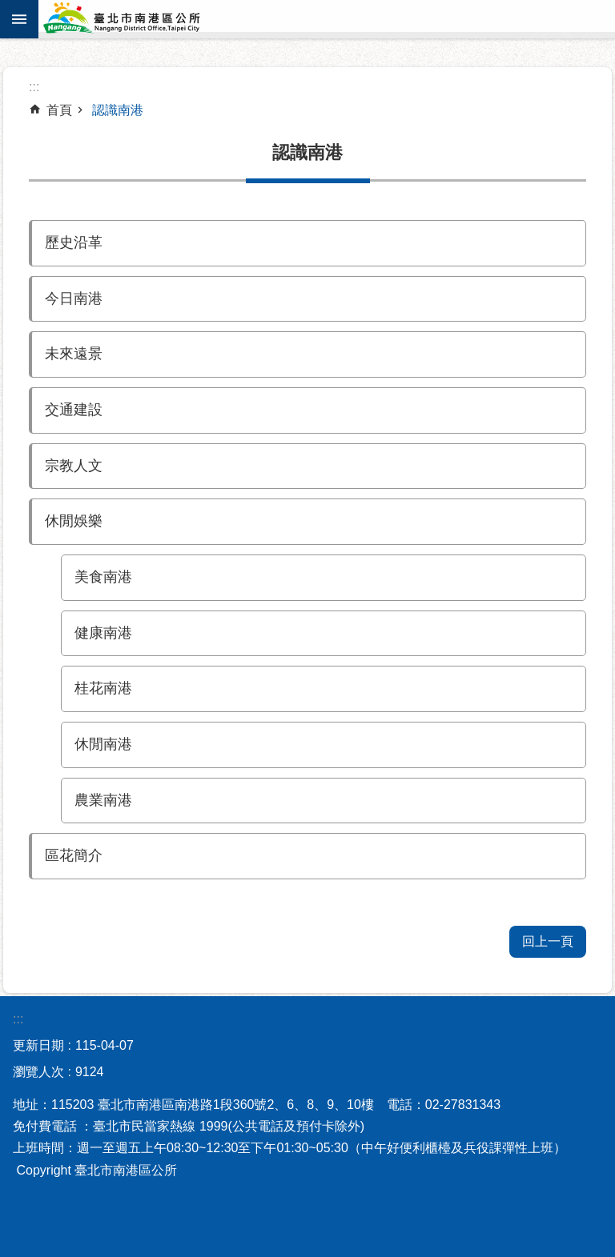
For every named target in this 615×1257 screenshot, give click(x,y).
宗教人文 (73, 466)
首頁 (59, 110)
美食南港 (103, 577)
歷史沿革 (73, 242)
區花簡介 (73, 855)
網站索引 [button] (19, 19)
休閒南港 (103, 744)
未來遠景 (73, 354)
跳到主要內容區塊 (8, 8)
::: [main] (34, 87)
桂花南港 (103, 688)
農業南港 (103, 800)
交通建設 (73, 410)
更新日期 (38, 1045)
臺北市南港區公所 (142, 19)
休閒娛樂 (73, 521)
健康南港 (103, 633)
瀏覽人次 (38, 1072)
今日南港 (73, 298)
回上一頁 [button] (547, 941)
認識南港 (117, 110)
